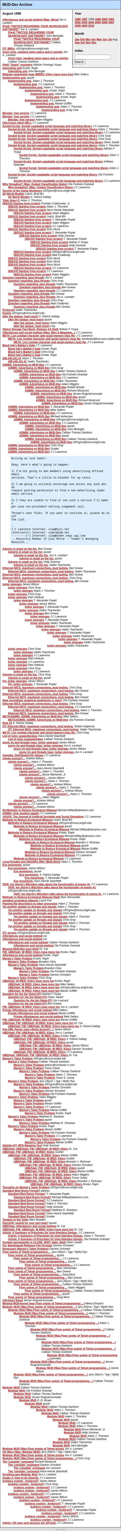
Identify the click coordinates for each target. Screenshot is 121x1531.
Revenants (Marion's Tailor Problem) (25, 1248)
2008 (78, 25)
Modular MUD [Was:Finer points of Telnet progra (33, 1448)
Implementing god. (14, 77)
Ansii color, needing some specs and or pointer (32, 52)
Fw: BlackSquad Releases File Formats (27, 1245)
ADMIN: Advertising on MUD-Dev (23, 364)
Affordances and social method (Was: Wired (30, 19)
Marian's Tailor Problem (17, 958)
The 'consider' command (18, 1461)
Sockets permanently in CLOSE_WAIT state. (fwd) (34, 1242)
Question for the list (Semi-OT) (21, 994)
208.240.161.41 (11, 358)
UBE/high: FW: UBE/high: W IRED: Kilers (28, 1032)
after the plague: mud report (20, 316)
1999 (98, 19)
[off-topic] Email (12, 1300)
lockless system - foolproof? (20, 1481)
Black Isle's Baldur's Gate (18, 345)
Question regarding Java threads (23, 277)
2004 (91, 22)
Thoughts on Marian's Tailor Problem (26, 1187)
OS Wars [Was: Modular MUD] (21, 1451)
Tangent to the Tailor (15, 1219)
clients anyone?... (13, 758)
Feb (82, 39)
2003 (84, 22)
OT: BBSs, (8, 48)
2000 (105, 19)
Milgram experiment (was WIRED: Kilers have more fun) (37, 74)
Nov (88, 42)
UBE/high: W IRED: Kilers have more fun (28, 981)
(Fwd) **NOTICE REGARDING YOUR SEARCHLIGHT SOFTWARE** (31, 34)
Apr (93, 39)
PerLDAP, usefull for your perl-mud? (25, 1223)
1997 (84, 19)
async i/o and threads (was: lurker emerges (35, 745)
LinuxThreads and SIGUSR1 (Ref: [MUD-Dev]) (31, 861)
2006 (105, 22)
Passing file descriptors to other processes (29, 903)
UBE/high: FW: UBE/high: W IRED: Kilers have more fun (37, 1023)
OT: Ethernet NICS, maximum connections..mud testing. (37, 726)
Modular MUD (11, 1387)
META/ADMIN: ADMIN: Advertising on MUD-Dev (32, 716)
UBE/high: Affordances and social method (29, 1226)
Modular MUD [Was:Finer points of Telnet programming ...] (39, 1306)
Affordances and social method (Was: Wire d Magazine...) (38, 332)
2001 (111, 19)
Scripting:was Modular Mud (20, 1474)
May (99, 39)
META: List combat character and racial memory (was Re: (38, 335)
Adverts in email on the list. (19, 548)
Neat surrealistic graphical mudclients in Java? (32, 700)
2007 (111, 22)
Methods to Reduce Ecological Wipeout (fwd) (31, 897)
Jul (110, 39)
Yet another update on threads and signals (29, 906)
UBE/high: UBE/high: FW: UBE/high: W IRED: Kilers (35, 1055)
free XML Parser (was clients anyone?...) (28, 1029)
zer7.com (60, 1529)
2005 (98, 22)
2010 (91, 25)
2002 (78, 22)
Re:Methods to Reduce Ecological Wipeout (29, 810)
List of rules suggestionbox (20, 736)
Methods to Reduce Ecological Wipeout (27, 819)
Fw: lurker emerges (14, 681)
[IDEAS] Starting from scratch (21, 203)
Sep (77, 42)
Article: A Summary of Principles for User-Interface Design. (39, 1232)
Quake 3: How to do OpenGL (20, 1477)
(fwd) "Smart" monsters (17, 64)
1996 (78, 19)
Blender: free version (15, 113)
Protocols (8, 310)
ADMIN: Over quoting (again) (20, 813)
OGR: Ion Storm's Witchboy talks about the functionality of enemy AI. (46, 884)
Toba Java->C (11, 200)
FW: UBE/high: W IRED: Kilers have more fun (31, 952)
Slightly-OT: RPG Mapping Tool (22, 1145)
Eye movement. (12, 864)
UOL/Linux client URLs (16, 122)
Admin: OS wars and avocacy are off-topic (29, 1523)
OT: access (9, 932)
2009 (84, 25)
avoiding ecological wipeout (20, 900)
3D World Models (13, 193)
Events (6, 313)
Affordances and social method (22, 936)
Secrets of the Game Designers (22, 190)
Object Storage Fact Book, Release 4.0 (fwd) (30, 329)
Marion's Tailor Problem (17, 1058)
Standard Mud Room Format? (21, 1190)
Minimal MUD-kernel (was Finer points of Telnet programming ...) (43, 1303)
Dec (94, 42)
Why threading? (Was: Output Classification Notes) (34, 184)
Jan (77, 39)
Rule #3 (7, 723)
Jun (104, 39)
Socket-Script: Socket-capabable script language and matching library (47, 126)
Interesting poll (12, 68)
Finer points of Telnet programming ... (26, 1252)
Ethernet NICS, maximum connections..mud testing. (35, 568)
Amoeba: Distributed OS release (22, 755)
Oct (82, 42)
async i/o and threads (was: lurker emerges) (30, 742)
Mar (88, 39)
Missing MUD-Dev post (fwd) (20, 949)
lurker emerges (12, 584)
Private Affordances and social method (27, 1010)
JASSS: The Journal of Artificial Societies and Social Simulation (43, 816)
